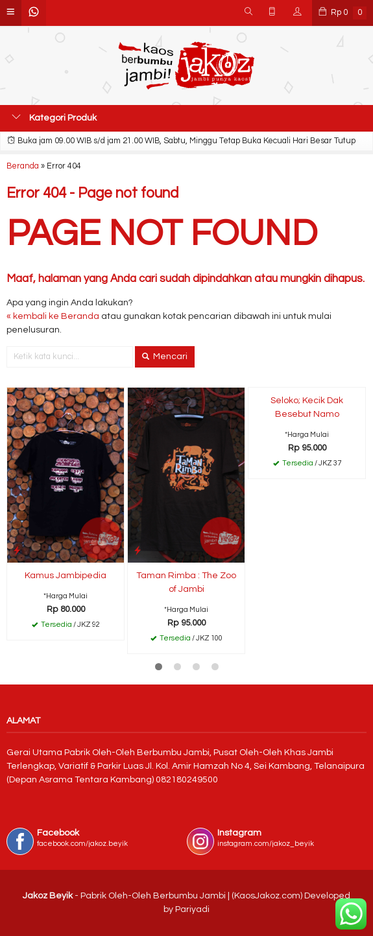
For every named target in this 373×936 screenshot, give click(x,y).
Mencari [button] (164, 356)
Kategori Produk (54, 117)
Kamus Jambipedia (65, 575)
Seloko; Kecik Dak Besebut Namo (307, 407)
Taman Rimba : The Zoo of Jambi (186, 582)
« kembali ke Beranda (52, 316)
